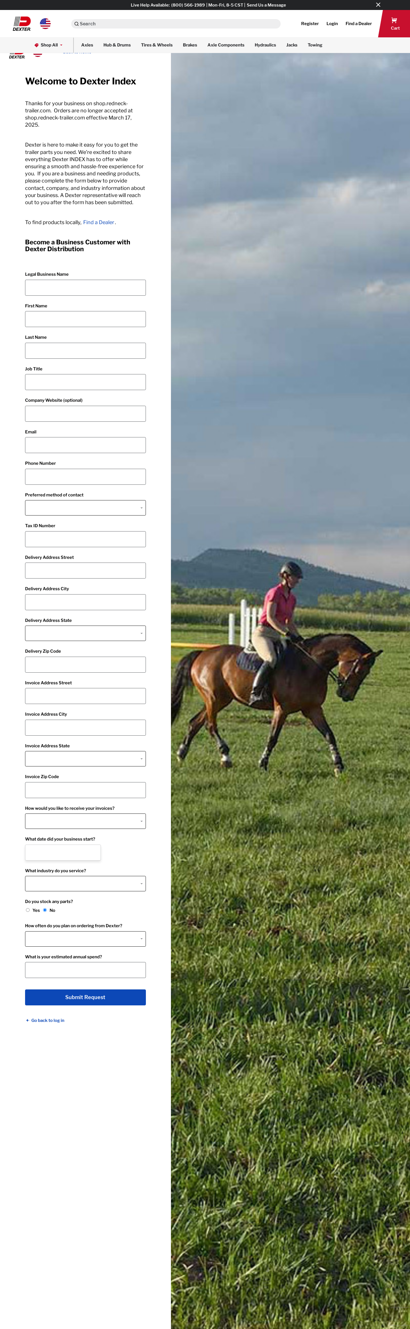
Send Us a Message (266, 5)
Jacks (291, 45)
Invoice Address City (46, 714)
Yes (36, 910)
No (52, 910)
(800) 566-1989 (188, 5)
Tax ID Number (40, 525)
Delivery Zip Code (43, 651)
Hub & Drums (117, 45)
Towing (315, 45)
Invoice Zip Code (42, 776)
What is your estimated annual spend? (63, 956)
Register (310, 23)
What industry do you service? (55, 870)
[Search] (76, 24)
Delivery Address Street (49, 557)
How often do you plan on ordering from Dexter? (73, 925)
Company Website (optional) (54, 400)
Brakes (190, 45)
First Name (36, 306)
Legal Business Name (47, 274)
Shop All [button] (49, 45)
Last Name (36, 337)
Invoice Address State (47, 745)
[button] (32, 24)
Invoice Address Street (48, 682)
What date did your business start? (60, 839)
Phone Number (40, 463)
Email (30, 432)
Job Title (33, 369)
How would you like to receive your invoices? (70, 808)
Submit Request (85, 997)
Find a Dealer (98, 222)
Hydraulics (265, 45)
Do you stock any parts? (49, 901)
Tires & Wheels (157, 45)
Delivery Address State (48, 620)
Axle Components (225, 45)
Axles (87, 45)
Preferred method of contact (54, 495)
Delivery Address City (47, 588)
